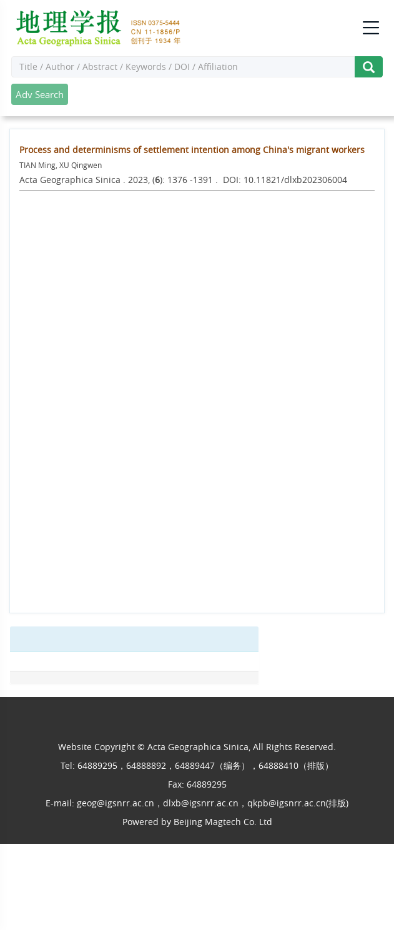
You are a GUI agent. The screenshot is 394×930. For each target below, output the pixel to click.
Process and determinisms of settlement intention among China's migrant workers (192, 150)
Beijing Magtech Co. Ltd (223, 822)
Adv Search (40, 94)
